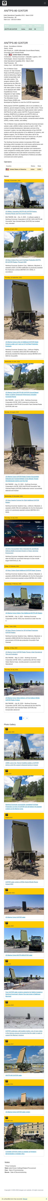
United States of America (16, 169)
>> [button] (27, 718)
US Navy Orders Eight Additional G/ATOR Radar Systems (23, 570)
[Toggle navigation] (44, 3)
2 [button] (23, 718)
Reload (25, 1199)
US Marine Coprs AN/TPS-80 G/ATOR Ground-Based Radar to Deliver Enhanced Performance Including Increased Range (21, 394)
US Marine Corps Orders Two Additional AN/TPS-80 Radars (23, 613)
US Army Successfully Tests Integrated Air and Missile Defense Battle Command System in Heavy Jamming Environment (22, 551)
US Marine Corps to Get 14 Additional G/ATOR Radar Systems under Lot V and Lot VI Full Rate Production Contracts (21, 344)
